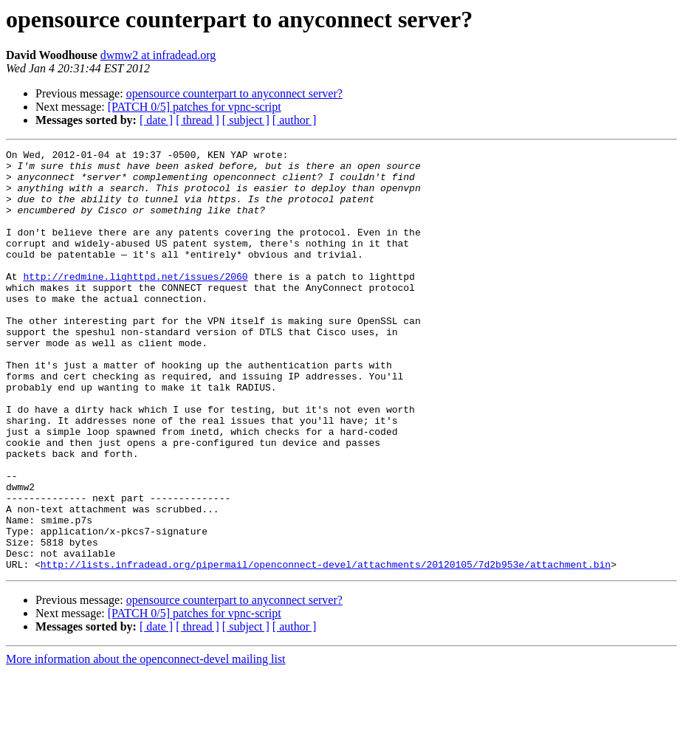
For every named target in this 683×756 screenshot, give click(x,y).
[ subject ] (246, 120)
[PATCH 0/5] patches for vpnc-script (194, 106)
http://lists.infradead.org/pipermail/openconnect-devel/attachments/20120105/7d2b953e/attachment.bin (326, 648)
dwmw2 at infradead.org (158, 55)
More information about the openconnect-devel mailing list (146, 743)
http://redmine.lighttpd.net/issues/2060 (135, 302)
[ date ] (156, 120)
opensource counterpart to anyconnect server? (234, 93)
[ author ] (294, 120)
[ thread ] (197, 120)
